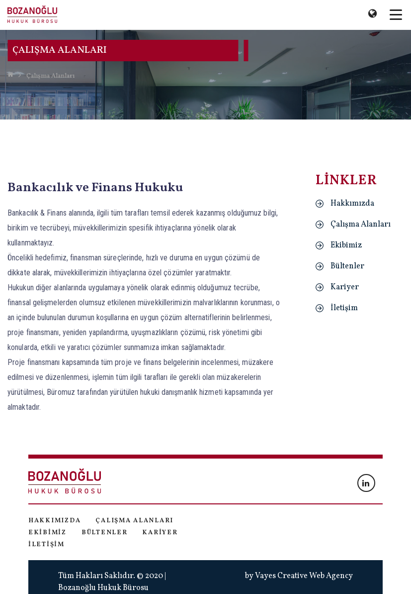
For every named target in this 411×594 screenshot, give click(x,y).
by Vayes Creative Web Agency (299, 576)
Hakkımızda (352, 203)
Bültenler (347, 266)
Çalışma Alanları (50, 76)
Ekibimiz (346, 245)
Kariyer (344, 287)
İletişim (344, 308)
